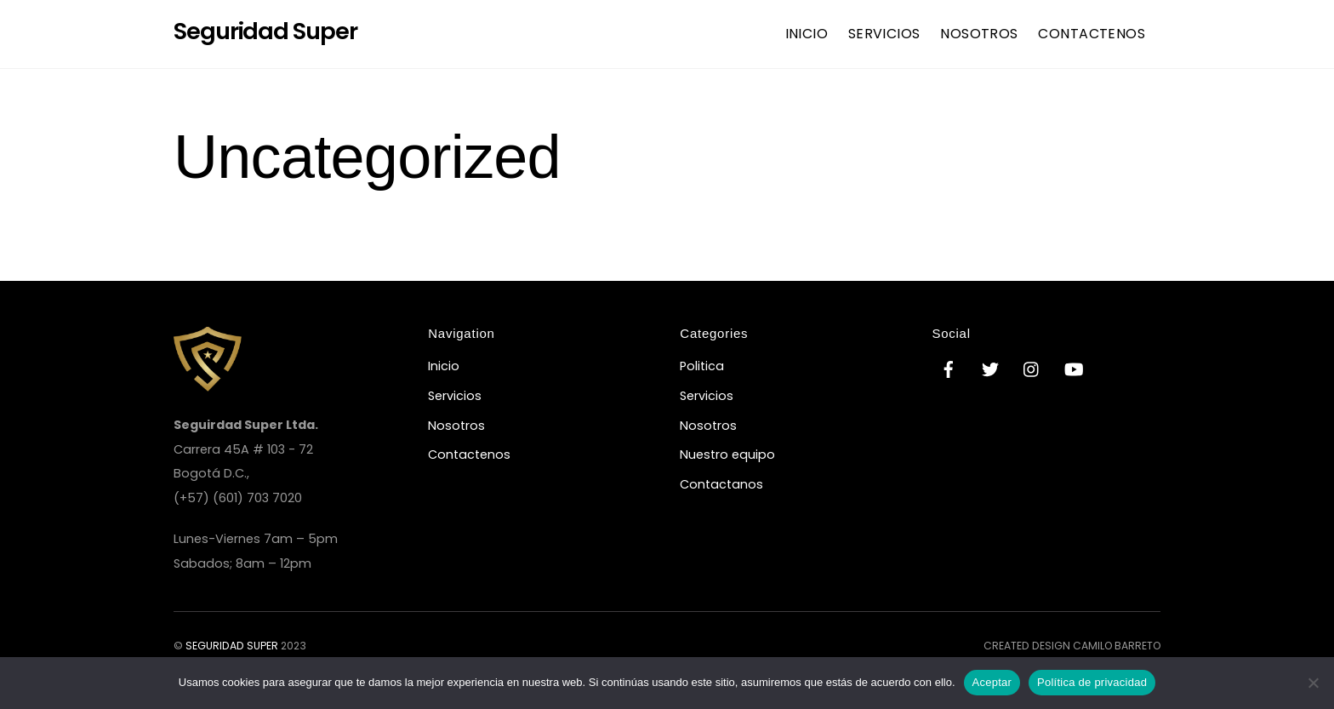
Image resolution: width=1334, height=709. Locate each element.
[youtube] (1074, 368)
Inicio (807, 33)
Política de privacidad (1092, 682)
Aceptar (992, 682)
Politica (702, 366)
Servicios (884, 33)
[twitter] (990, 368)
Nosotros (979, 33)
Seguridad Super (231, 645)
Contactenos (1091, 33)
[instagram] (1032, 368)
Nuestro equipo (727, 454)
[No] (1312, 682)
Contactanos (721, 484)
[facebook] (949, 368)
